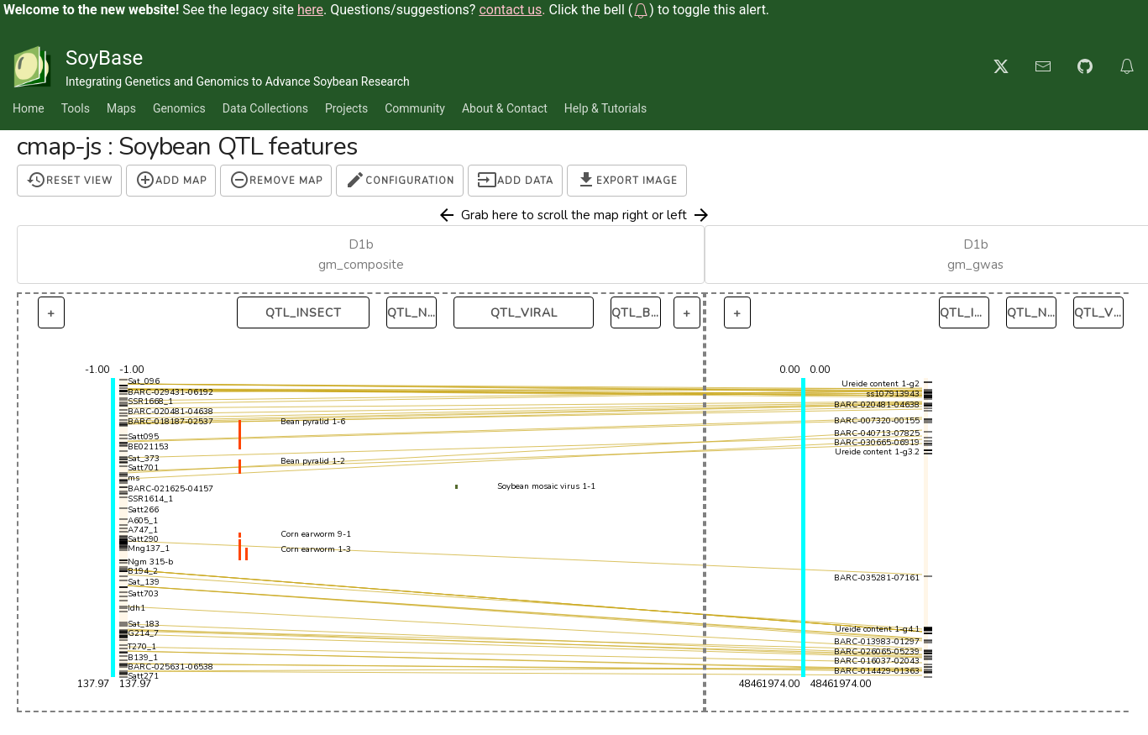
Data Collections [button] (265, 108)
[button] (640, 10)
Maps (121, 108)
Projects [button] (346, 108)
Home (29, 108)
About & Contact (505, 108)
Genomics (179, 108)
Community (415, 108)
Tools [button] (75, 108)
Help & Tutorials (605, 108)
